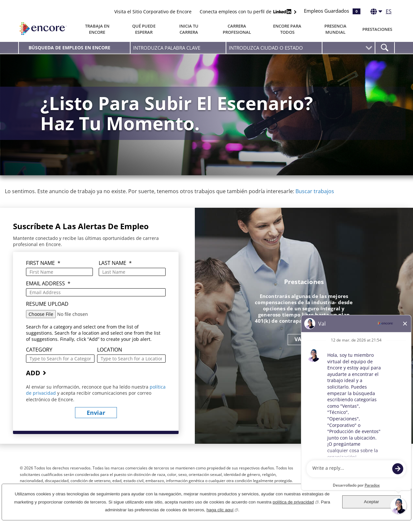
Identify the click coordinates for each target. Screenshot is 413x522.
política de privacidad (296, 501)
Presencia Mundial (335, 29)
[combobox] (273, 48)
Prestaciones (377, 29)
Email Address (48, 283)
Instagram (372, 472)
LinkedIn (360, 472)
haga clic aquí (222, 509)
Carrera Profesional (237, 29)
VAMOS (304, 339)
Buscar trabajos (314, 191)
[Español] (381, 12)
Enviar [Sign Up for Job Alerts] (96, 412)
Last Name (115, 263)
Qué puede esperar (144, 29)
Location (109, 350)
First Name (43, 263)
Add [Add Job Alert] (33, 372)
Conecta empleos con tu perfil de (246, 11)
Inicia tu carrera (188, 29)
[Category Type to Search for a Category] (60, 358)
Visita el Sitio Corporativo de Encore (153, 11)
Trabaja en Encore (97, 29)
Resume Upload (47, 304)
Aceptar (371, 501)
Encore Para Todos (287, 29)
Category (39, 350)
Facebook (336, 472)
